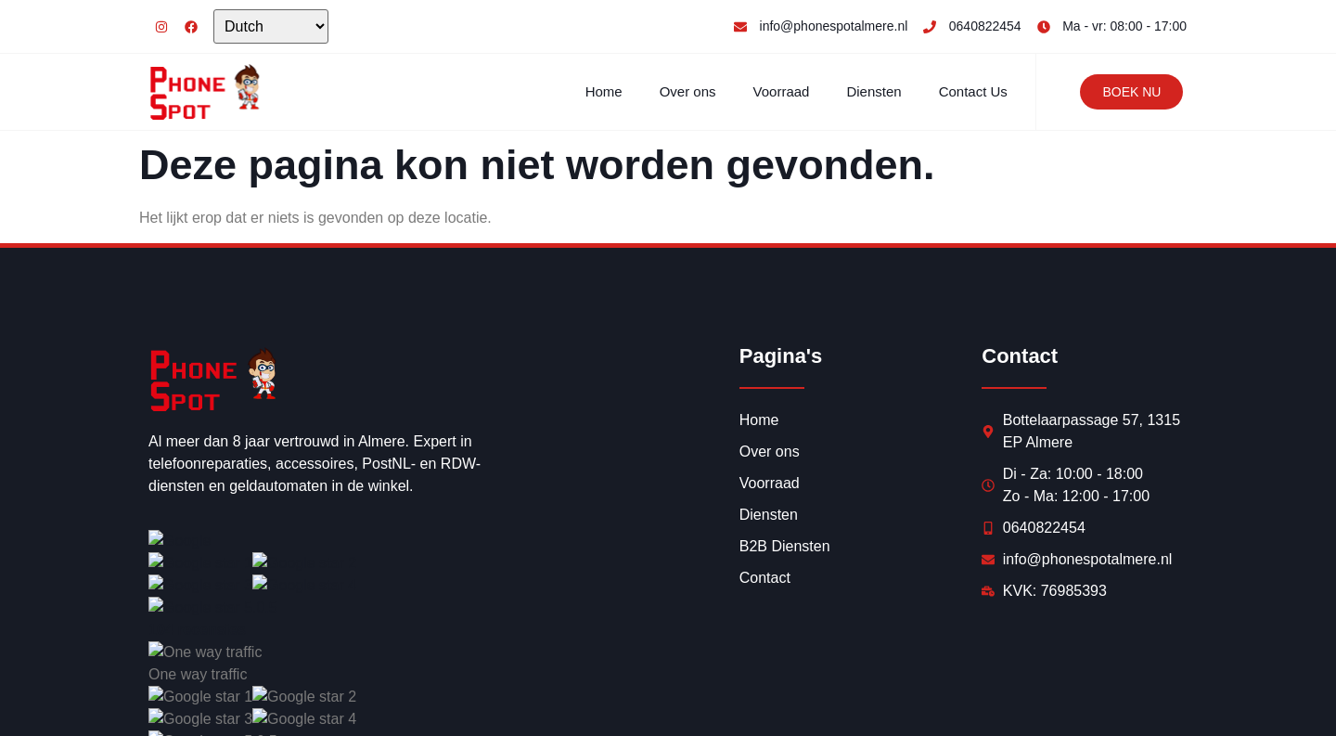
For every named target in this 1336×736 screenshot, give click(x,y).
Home (604, 91)
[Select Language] (270, 26)
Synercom (412, 700)
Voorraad (781, 91)
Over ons (688, 91)
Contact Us (973, 91)
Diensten (873, 91)
